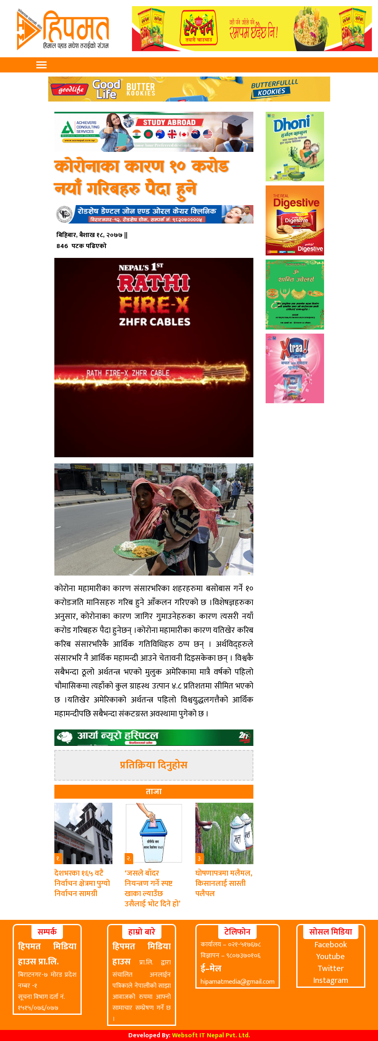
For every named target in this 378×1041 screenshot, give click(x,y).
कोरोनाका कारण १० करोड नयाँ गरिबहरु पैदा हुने (141, 178)
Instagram (330, 980)
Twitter (331, 969)
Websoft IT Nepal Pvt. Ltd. (211, 1035)
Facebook (330, 945)
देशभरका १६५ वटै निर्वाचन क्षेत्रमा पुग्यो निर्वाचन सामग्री (82, 883)
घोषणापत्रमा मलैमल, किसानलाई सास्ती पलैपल (224, 883)
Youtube (330, 957)
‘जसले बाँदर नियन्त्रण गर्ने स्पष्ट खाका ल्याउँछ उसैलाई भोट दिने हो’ (153, 888)
